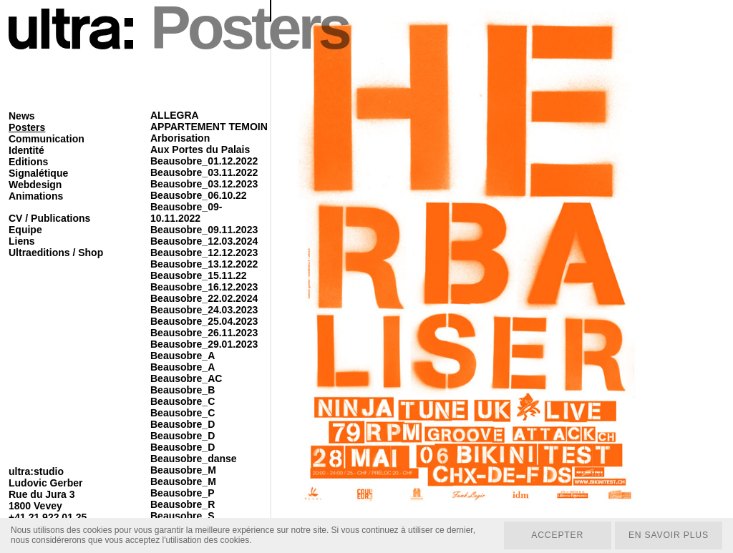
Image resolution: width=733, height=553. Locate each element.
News (22, 116)
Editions (28, 161)
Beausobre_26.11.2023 (204, 332)
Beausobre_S (182, 516)
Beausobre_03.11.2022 (204, 172)
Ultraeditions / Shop (56, 252)
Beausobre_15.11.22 (198, 275)
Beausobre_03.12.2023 (204, 184)
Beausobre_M (183, 470)
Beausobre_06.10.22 (198, 195)
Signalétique (38, 173)
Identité (26, 150)
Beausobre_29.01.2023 (204, 344)
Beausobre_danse (193, 458)
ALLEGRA (174, 115)
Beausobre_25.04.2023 (204, 321)
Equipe (25, 229)
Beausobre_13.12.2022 (204, 264)
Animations (36, 196)
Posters (27, 127)
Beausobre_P (182, 493)
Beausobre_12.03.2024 (204, 241)
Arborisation (180, 138)
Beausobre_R (182, 504)
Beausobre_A (182, 355)
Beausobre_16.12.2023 (204, 287)
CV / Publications (49, 218)
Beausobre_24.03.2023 (204, 309)
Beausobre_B (182, 390)
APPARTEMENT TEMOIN (209, 126)
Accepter (555, 535)
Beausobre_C (182, 401)
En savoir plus (667, 535)
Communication (46, 139)
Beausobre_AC (186, 378)
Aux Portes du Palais (200, 149)
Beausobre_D (182, 424)
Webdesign (35, 184)
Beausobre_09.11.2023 (204, 229)
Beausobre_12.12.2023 (204, 252)
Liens (22, 241)
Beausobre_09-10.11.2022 (186, 212)
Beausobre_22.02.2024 (204, 298)
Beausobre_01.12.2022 (204, 161)
